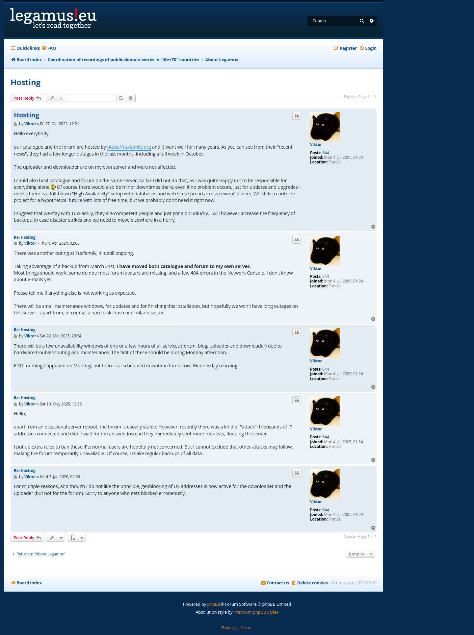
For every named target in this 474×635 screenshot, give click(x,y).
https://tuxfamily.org (129, 147)
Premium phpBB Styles (256, 612)
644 (325, 153)
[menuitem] (48, 48)
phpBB (213, 604)
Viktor (316, 144)
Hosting (25, 82)
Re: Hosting (24, 237)
